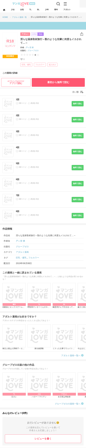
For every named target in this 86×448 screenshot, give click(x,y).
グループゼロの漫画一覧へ (68, 403)
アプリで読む (15, 82)
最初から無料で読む (58, 82)
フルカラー (39, 65)
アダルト (25, 34)
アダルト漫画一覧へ (71, 355)
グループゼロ (33, 50)
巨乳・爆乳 (26, 65)
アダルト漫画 (22, 252)
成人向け (52, 65)
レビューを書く (43, 438)
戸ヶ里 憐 (30, 47)
